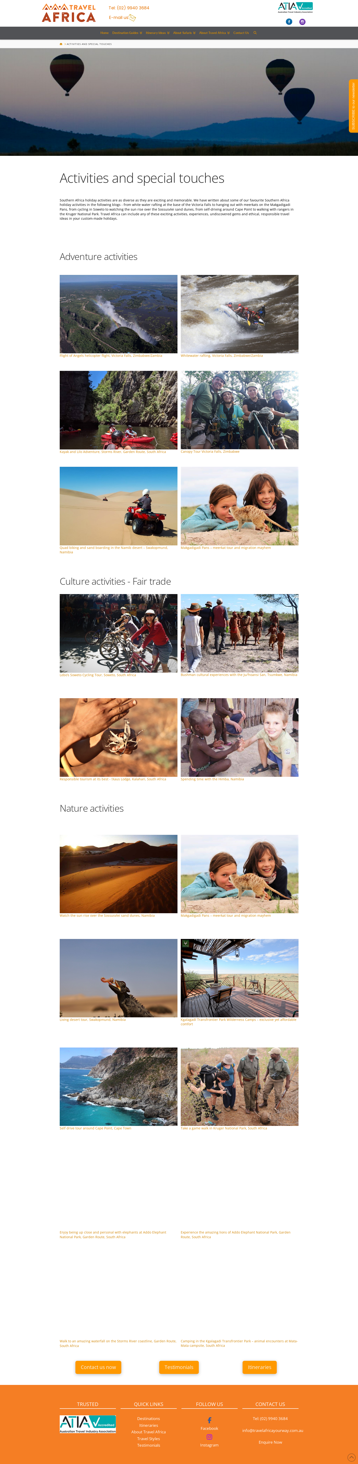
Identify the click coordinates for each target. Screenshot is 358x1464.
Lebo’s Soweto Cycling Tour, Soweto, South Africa (98, 675)
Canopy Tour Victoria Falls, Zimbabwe (210, 451)
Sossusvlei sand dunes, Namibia (107, 915)
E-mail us (119, 17)
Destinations (148, 1418)
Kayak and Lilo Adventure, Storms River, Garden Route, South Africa (113, 451)
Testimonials (148, 1445)
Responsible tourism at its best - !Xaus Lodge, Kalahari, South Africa (113, 779)
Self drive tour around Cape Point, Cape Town (95, 1128)
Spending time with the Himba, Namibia (212, 779)
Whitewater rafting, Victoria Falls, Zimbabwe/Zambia (222, 355)
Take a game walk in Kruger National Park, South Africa (224, 1128)
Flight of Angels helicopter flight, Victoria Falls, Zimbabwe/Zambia (111, 355)
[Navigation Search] (255, 33)
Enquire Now (270, 1442)
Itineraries (148, 1425)
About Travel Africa (148, 1432)
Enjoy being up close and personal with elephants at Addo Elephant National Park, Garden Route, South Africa (113, 1234)
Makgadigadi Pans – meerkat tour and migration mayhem (226, 547)
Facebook (209, 1428)
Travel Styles (148, 1438)
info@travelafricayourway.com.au (272, 1430)
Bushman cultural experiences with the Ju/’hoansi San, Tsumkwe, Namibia (239, 674)
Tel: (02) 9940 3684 (270, 1418)
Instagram (209, 1445)
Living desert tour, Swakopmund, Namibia (93, 1019)
